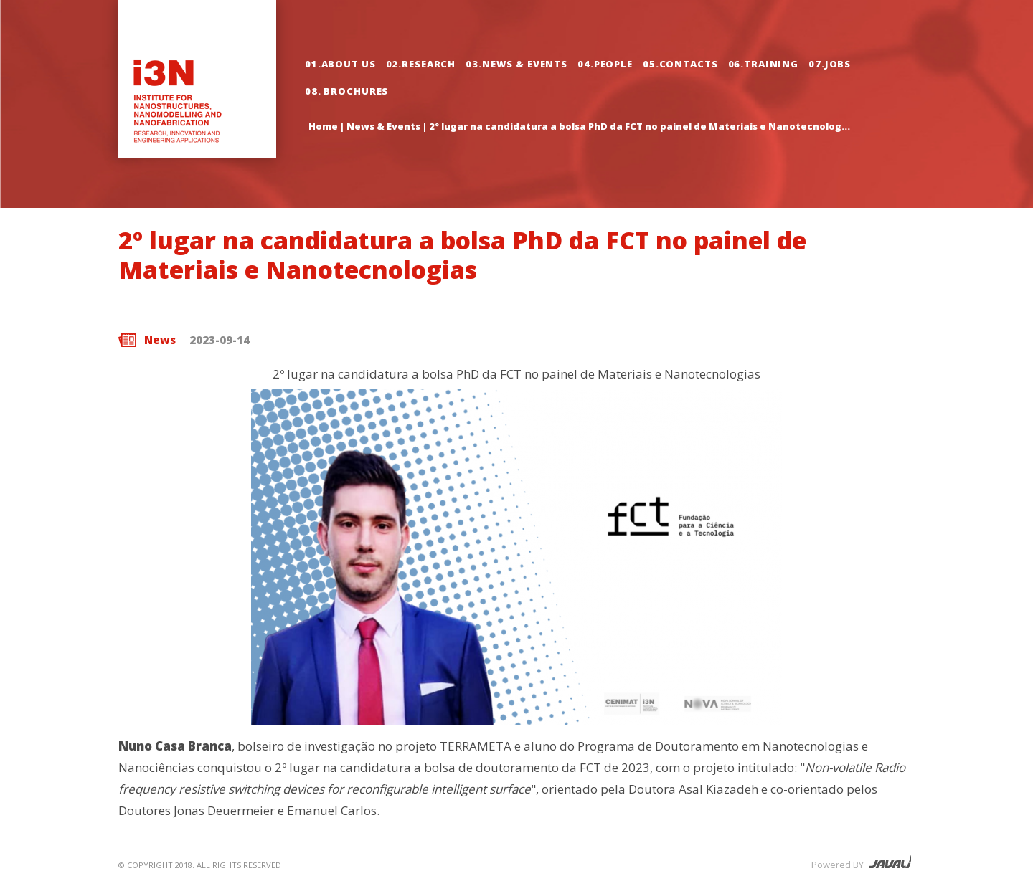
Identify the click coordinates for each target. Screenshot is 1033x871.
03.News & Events (516, 63)
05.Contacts (680, 63)
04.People (605, 63)
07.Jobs (829, 63)
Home (323, 126)
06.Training (763, 63)
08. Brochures (346, 91)
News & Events (383, 126)
